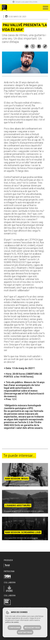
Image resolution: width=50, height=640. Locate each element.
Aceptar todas (25, 632)
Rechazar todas (32, 628)
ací (19, 393)
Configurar (14, 628)
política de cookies (12, 622)
